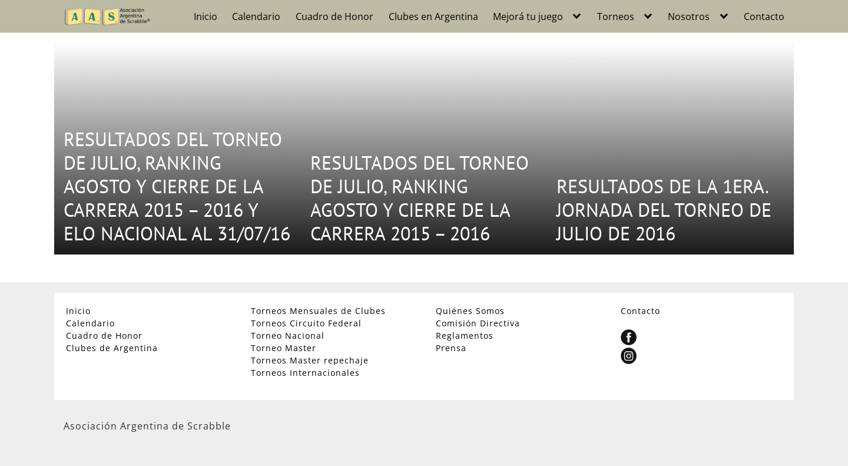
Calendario (256, 16)
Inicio (205, 16)
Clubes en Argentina (433, 16)
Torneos (615, 16)
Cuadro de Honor (334, 16)
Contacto (764, 16)
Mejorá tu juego (528, 16)
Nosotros (689, 16)
